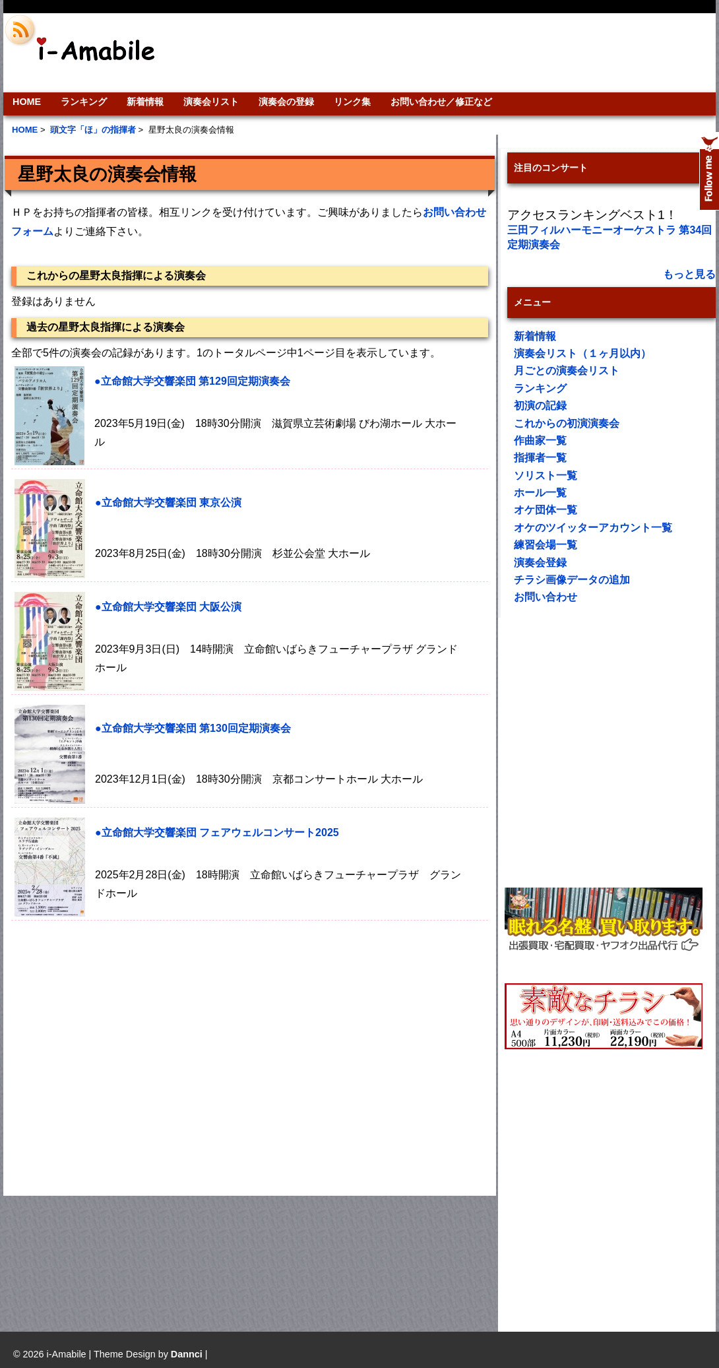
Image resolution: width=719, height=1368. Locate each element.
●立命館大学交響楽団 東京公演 (168, 502)
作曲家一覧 (540, 440)
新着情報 (145, 101)
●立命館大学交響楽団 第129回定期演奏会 (192, 381)
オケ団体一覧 (545, 509)
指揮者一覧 (540, 457)
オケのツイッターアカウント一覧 (593, 527)
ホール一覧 (540, 492)
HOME (27, 101)
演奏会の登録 (286, 101)
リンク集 (352, 101)
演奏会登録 (540, 562)
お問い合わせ (545, 597)
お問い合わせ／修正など (441, 101)
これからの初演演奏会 (566, 423)
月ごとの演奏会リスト (566, 370)
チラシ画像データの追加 (572, 579)
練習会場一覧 (545, 544)
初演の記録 (540, 405)
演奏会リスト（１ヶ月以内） (582, 353)
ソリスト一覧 (545, 475)
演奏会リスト (211, 101)
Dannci (187, 1354)
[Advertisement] (127, 1051)
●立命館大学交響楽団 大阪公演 (168, 606)
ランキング (84, 101)
